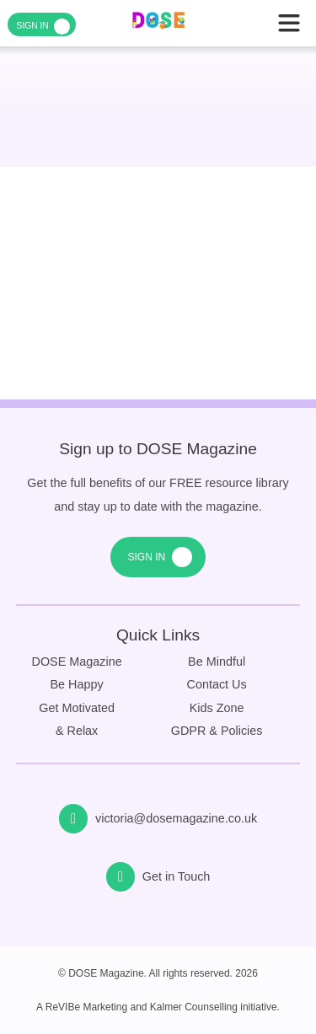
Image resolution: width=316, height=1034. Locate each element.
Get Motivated (77, 708)
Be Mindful (216, 661)
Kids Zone (217, 708)
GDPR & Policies (217, 730)
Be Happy (77, 684)
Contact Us (217, 684)
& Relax (77, 730)
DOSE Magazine (77, 661)
